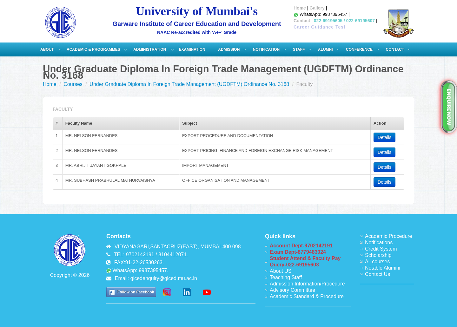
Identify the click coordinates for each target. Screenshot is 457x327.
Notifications (379, 242)
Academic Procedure (388, 236)
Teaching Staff (286, 277)
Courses (73, 84)
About (47, 49)
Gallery (316, 7)
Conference (359, 49)
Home (300, 7)
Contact (302, 20)
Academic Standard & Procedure (307, 296)
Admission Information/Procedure (307, 283)
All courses (377, 261)
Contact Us (377, 274)
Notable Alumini (382, 268)
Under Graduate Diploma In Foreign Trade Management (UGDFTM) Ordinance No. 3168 (189, 84)
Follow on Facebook (135, 292)
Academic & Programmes (93, 49)
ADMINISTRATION (150, 49)
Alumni (325, 49)
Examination (192, 49)
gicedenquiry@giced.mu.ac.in (163, 278)
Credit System (381, 249)
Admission (229, 49)
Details (384, 137)
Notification (266, 49)
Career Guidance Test (320, 26)
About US (280, 271)
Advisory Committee (292, 290)
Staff (299, 49)
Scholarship (378, 255)
